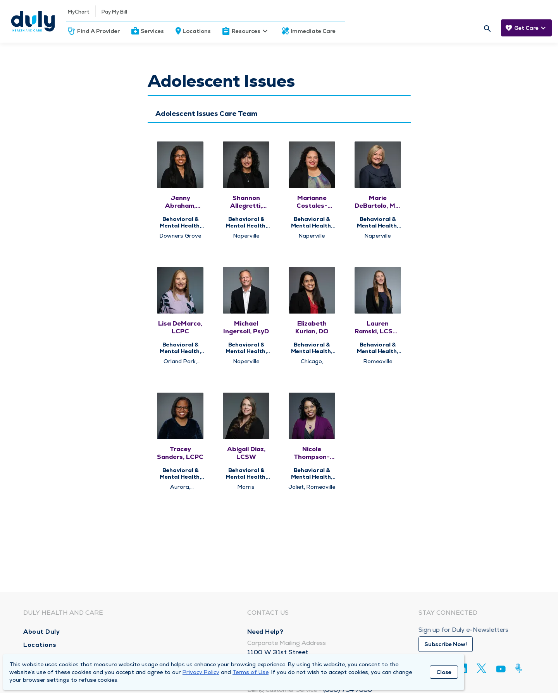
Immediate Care (313, 31)
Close (443, 672)
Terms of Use (250, 672)
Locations (197, 31)
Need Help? (265, 631)
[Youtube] (501, 670)
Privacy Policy (201, 672)
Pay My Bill (114, 12)
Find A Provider (98, 31)
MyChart (79, 12)
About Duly (41, 631)
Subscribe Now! (445, 644)
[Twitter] (481, 668)
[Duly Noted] (520, 668)
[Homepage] (33, 21)
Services (152, 31)
